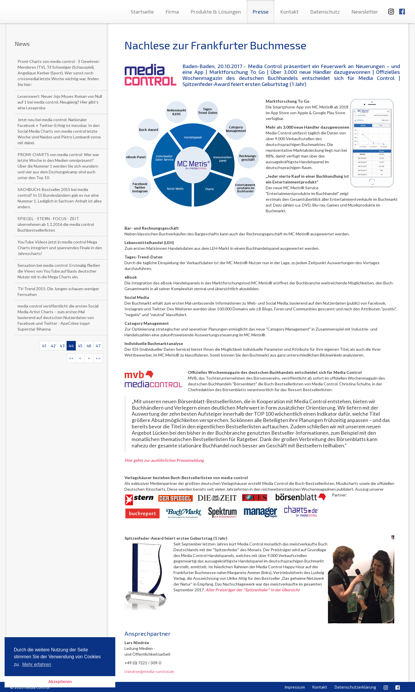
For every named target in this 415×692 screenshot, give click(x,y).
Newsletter (364, 11)
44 (71, 345)
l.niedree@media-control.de (149, 671)
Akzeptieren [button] (60, 681)
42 (53, 345)
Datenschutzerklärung (355, 687)
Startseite (142, 11)
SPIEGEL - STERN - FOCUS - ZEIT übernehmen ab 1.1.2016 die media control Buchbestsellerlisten (56, 224)
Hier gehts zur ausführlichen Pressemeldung (164, 460)
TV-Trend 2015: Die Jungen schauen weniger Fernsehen (58, 291)
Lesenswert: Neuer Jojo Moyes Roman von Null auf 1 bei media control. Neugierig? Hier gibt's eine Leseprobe (60, 102)
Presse (260, 11)
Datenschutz (325, 11)
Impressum (295, 687)
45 (80, 345)
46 (88, 345)
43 (62, 345)
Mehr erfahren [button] (36, 664)
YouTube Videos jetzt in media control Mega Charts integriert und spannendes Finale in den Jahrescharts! (60, 247)
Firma (172, 11)
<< (71, 358)
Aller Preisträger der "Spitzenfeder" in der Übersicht (252, 589)
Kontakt (289, 11)
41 (44, 345)
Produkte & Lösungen (215, 11)
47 (98, 345)
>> (98, 358)
